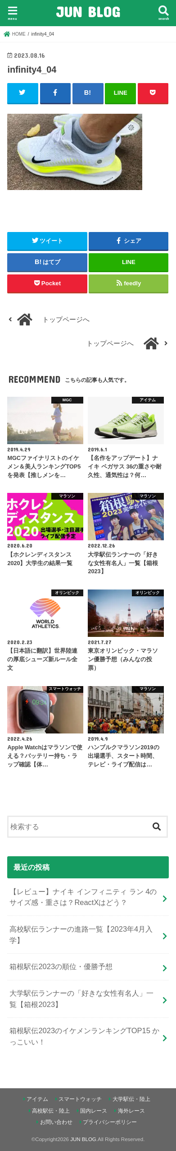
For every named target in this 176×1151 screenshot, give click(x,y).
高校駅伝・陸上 (51, 1111)
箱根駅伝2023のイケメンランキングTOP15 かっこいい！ (84, 1036)
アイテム (37, 1099)
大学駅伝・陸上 (131, 1099)
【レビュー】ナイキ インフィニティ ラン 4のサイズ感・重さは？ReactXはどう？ (83, 897)
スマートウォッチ (80, 1099)
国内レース (93, 1111)
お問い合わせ (56, 1122)
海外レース (131, 1111)
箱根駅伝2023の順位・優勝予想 (61, 966)
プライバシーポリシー (110, 1122)
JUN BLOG (88, 11)
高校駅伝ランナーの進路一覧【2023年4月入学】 (81, 934)
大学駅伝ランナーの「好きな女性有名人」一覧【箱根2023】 (81, 998)
